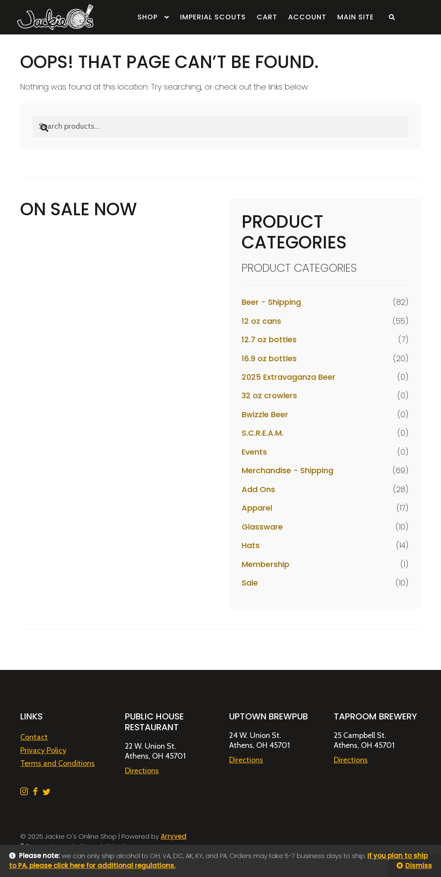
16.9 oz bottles (269, 358)
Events (254, 451)
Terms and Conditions (57, 763)
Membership (265, 564)
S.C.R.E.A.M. (262, 433)
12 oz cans (261, 321)
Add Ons (258, 489)
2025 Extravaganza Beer (288, 377)
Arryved (173, 836)
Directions (142, 770)
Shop (147, 17)
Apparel (257, 507)
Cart (267, 17)
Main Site (355, 17)
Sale (250, 582)
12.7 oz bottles (269, 339)
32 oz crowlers (269, 395)
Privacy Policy (43, 750)
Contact (34, 737)
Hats (251, 545)
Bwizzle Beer (265, 414)
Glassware (262, 526)
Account (307, 17)
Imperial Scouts (213, 17)
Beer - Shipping (271, 302)
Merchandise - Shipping (287, 470)
